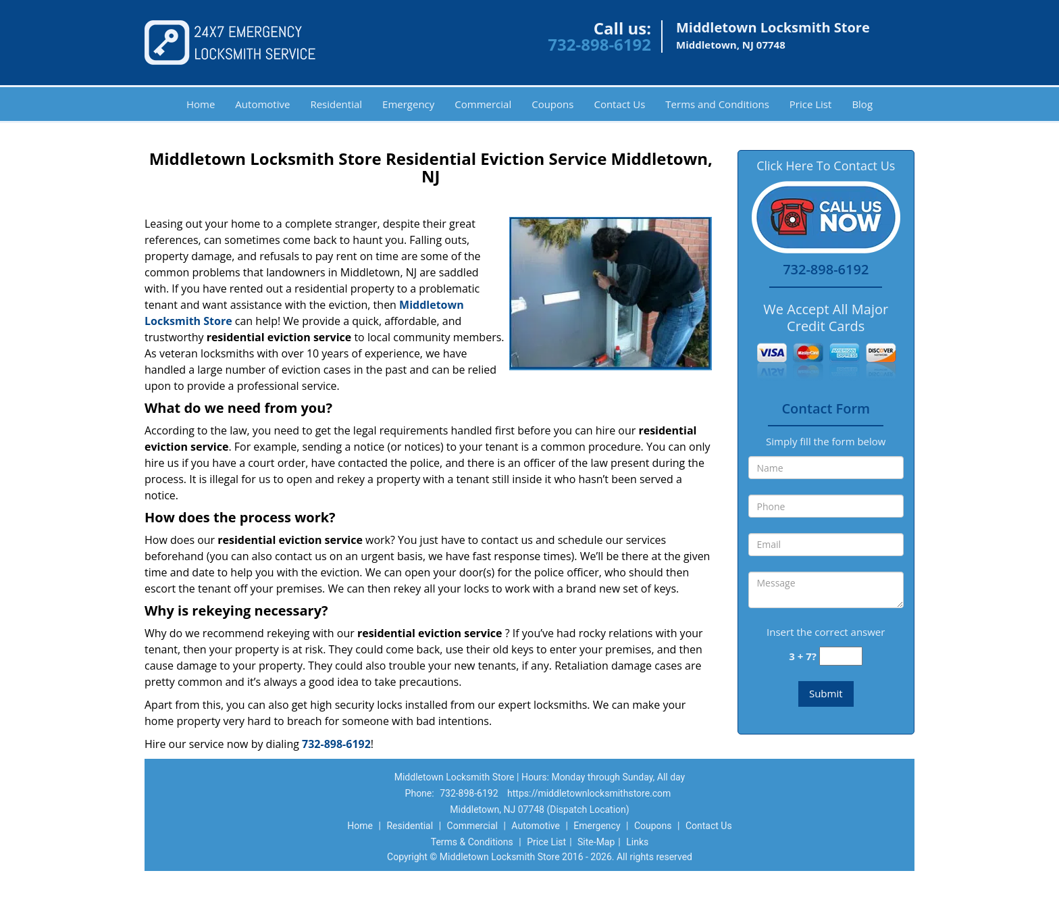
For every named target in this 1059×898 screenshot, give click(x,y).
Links (637, 842)
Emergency (408, 104)
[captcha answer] (840, 656)
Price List (811, 104)
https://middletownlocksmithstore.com (589, 793)
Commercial (483, 104)
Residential (336, 104)
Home (200, 104)
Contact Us (619, 104)
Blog (862, 104)
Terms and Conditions (717, 104)
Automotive (262, 104)
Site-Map (596, 842)
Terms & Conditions (472, 842)
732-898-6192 (599, 44)
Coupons (552, 104)
